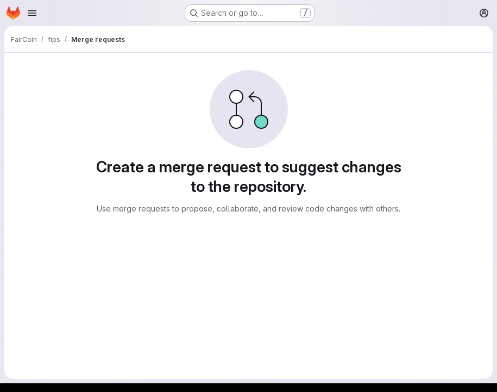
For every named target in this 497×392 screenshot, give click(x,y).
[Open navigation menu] (32, 13)
